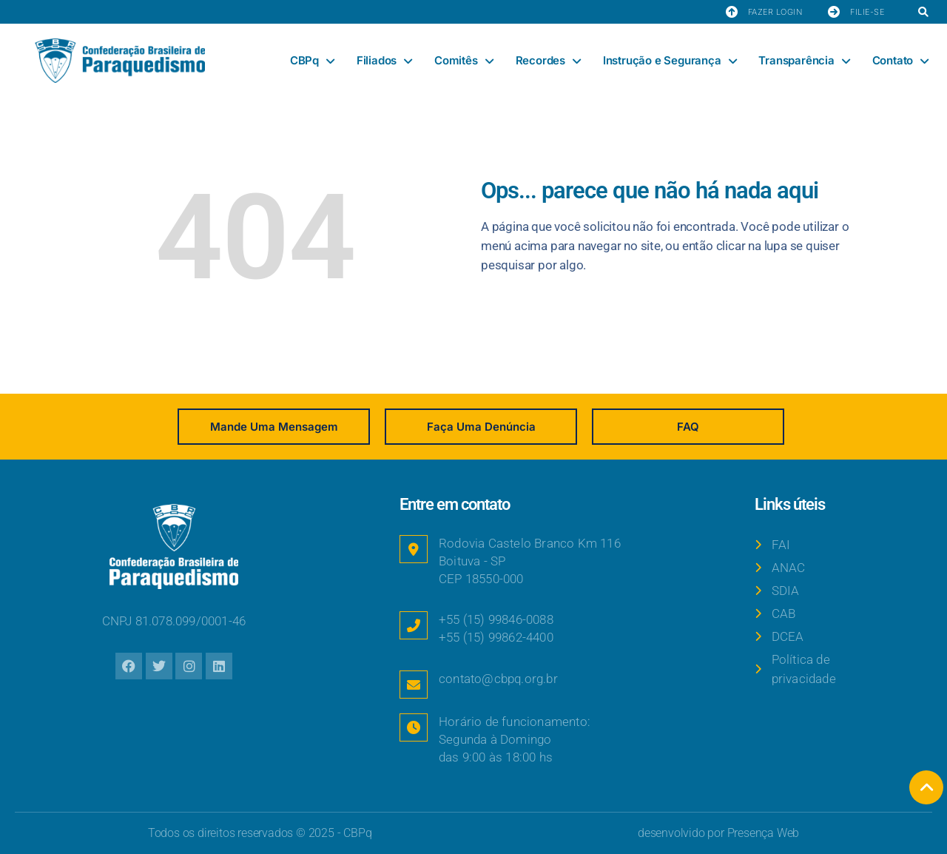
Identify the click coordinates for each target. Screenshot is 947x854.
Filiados (384, 61)
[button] (923, 13)
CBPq (312, 61)
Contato (900, 61)
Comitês (463, 61)
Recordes (548, 61)
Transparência (803, 61)
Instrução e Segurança (670, 61)
